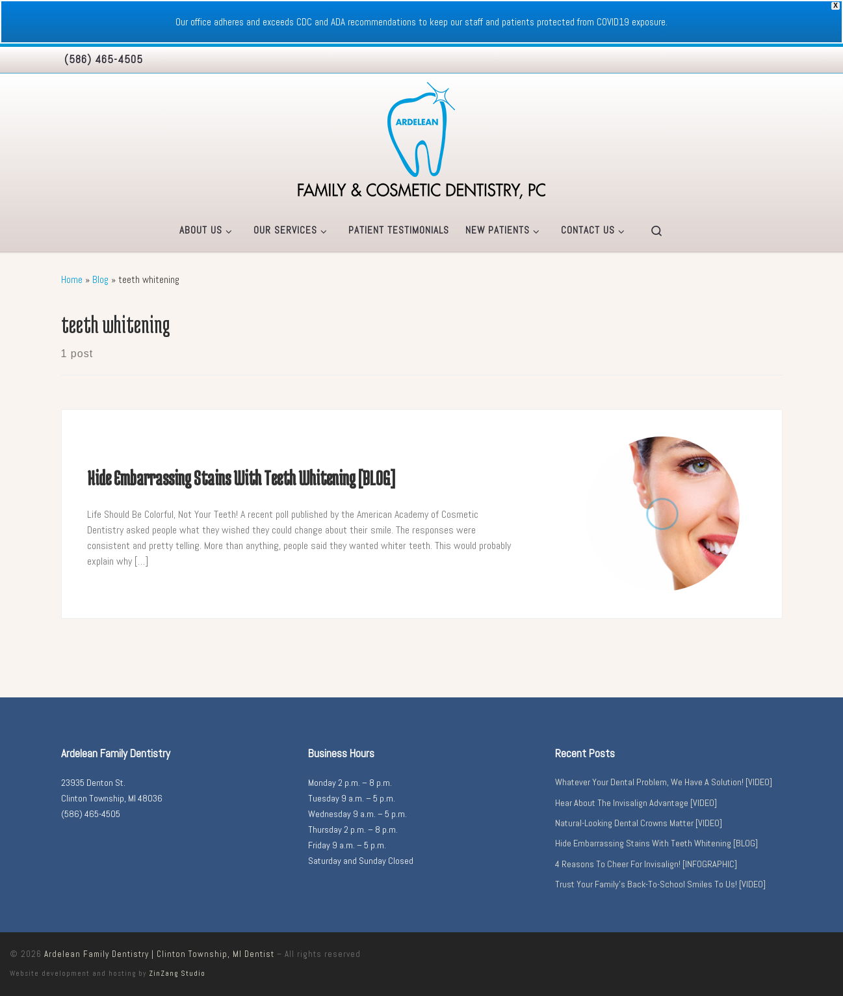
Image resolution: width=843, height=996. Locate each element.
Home (72, 279)
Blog (100, 279)
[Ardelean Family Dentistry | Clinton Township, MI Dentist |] (421, 139)
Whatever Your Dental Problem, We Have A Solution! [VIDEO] (663, 782)
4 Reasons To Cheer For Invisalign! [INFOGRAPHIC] (646, 864)
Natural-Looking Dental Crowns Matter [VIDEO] (638, 823)
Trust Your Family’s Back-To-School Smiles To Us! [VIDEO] (660, 884)
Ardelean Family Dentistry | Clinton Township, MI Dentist (159, 954)
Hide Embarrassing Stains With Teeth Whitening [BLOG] (241, 478)
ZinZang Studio (177, 973)
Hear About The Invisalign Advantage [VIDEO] (636, 803)
